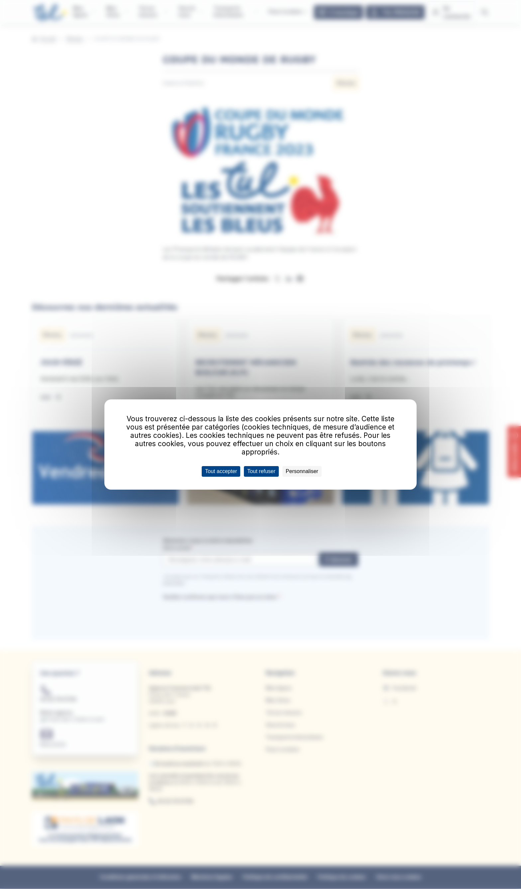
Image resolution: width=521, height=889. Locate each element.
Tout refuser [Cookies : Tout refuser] (261, 471)
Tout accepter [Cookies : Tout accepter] (221, 471)
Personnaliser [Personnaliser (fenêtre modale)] (302, 471)
